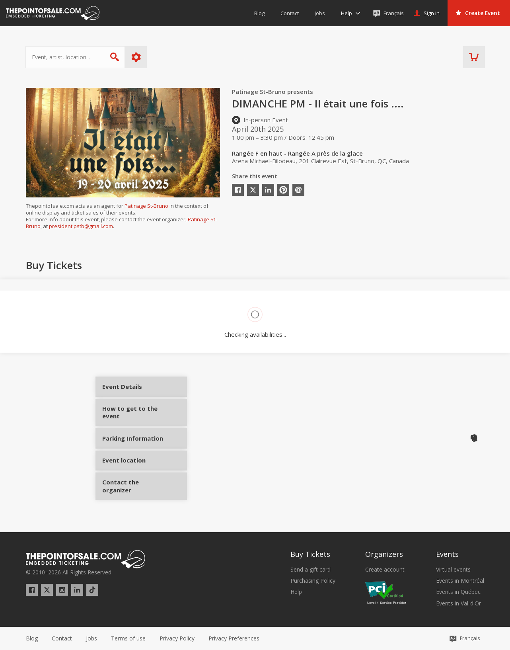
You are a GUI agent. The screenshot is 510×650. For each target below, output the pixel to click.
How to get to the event (132, 415)
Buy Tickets (310, 554)
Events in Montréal (460, 580)
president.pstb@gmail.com (81, 226)
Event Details (132, 389)
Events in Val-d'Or (458, 603)
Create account (385, 569)
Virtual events (453, 569)
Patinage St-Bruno (146, 205)
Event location (132, 464)
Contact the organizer (132, 489)
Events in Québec (458, 591)
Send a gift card (310, 569)
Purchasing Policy (312, 580)
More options (137, 57)
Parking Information (132, 441)
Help (296, 591)
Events (447, 554)
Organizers (384, 554)
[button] (233, 638)
